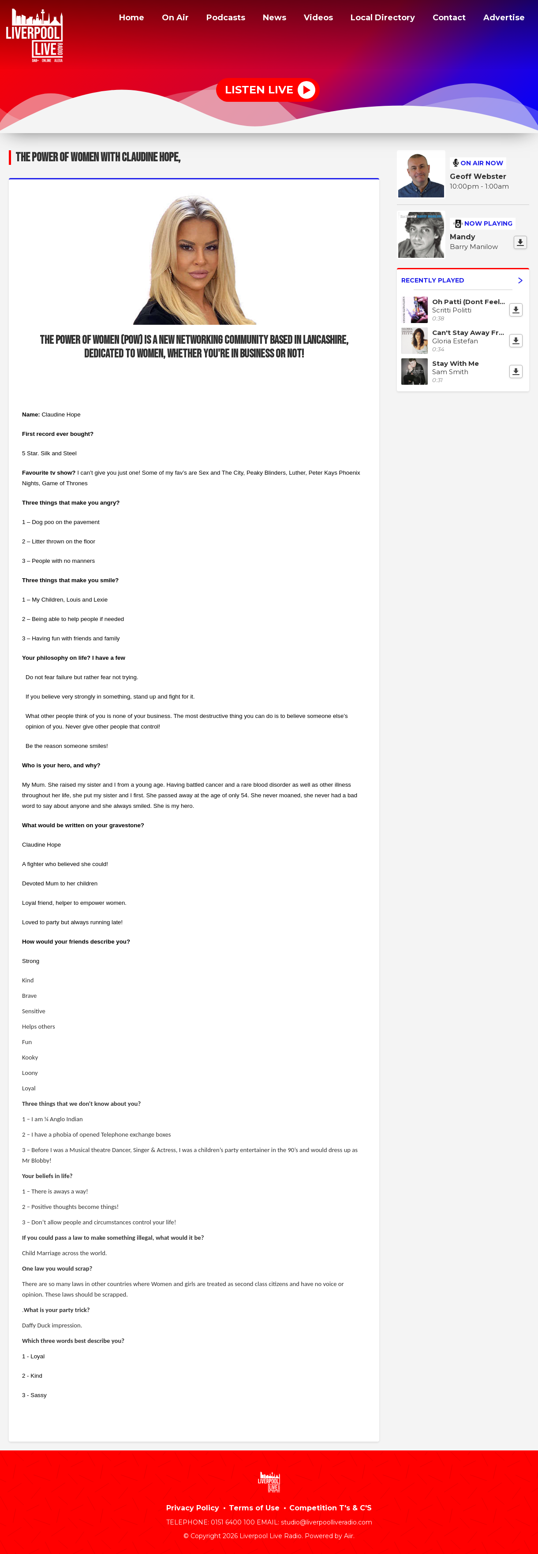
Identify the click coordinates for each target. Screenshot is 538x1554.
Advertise (503, 19)
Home (113, 19)
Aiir (348, 1536)
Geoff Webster (478, 176)
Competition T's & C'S (330, 1508)
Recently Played (462, 280)
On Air (158, 19)
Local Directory (375, 19)
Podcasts (210, 19)
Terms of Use (254, 1508)
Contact (446, 19)
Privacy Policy (192, 1508)
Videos (306, 19)
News (261, 19)
